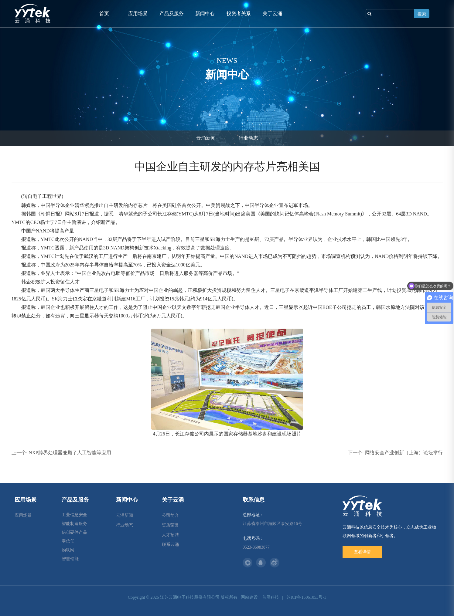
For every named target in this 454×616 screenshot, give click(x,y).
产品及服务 (171, 13)
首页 (104, 13)
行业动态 (248, 137)
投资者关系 (239, 13)
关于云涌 (272, 13)
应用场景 (138, 13)
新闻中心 (205, 13)
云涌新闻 (206, 137)
